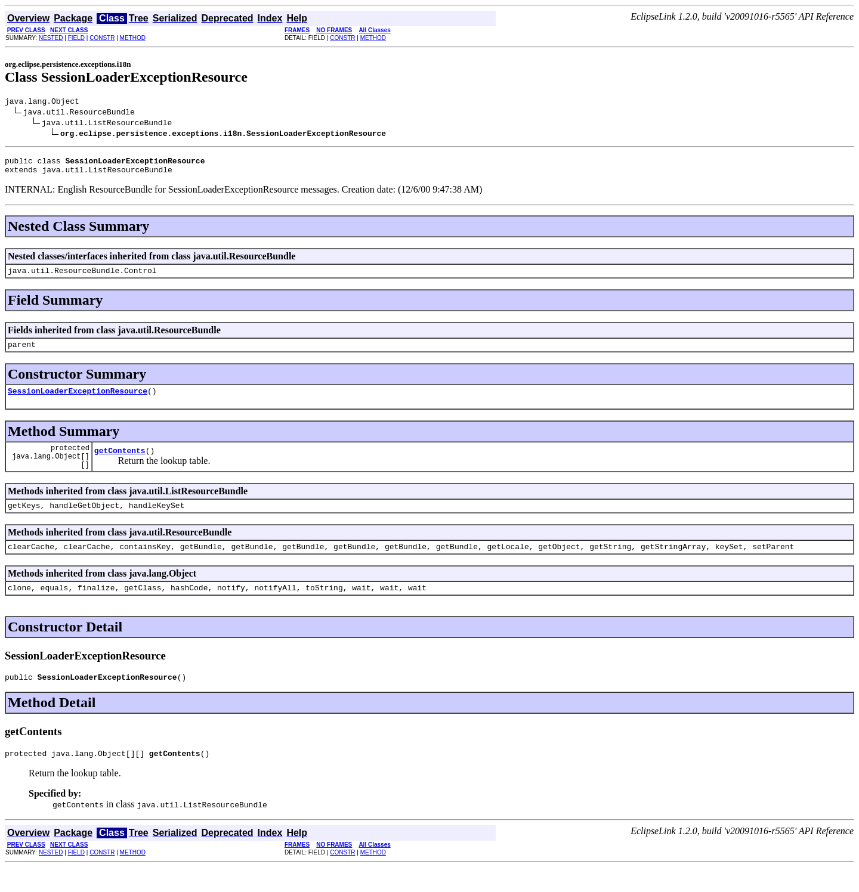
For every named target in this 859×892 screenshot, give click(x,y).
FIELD (76, 38)
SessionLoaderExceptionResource (77, 401)
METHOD (133, 38)
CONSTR (102, 38)
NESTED (51, 38)
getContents (120, 464)
